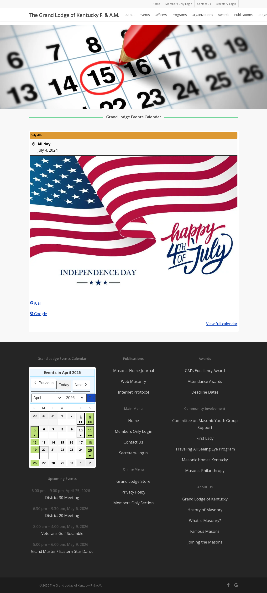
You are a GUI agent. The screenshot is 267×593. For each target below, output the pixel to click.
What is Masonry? (205, 520)
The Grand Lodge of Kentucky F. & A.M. (74, 17)
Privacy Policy (133, 492)
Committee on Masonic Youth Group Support (205, 424)
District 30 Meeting (62, 497)
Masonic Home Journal (133, 370)
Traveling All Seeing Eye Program (205, 449)
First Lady (205, 438)
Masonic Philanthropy (205, 470)
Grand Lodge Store (133, 481)
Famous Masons (205, 531)
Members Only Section (133, 502)
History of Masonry (205, 509)
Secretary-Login (133, 453)
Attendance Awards (205, 381)
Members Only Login (133, 431)
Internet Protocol (133, 392)
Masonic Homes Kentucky (205, 459)
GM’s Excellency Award (205, 370)
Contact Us (133, 442)
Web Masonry (133, 381)
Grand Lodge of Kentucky (205, 499)
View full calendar (221, 323)
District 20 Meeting (62, 515)
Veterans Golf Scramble (62, 533)
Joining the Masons (205, 542)
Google (38, 313)
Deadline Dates (205, 392)
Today (64, 385)
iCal (35, 303)
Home (133, 420)
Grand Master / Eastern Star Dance (62, 551)
